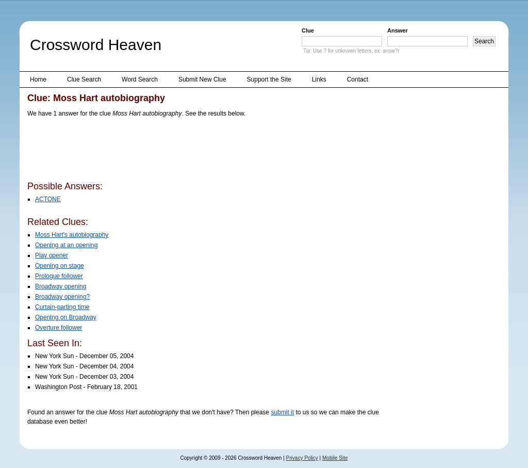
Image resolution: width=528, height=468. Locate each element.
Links (319, 79)
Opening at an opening (66, 245)
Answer (397, 30)
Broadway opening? (62, 296)
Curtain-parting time (62, 307)
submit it (282, 412)
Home (38, 79)
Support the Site (269, 79)
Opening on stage (59, 265)
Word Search (140, 79)
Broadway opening (60, 286)
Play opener (51, 255)
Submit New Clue (202, 79)
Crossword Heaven (95, 44)
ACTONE (48, 199)
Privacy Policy (302, 458)
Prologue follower (59, 276)
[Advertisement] (215, 151)
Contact (357, 79)
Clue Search (84, 79)
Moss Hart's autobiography (71, 234)
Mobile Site (335, 458)
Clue (308, 30)
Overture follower (58, 327)
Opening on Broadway (65, 317)
